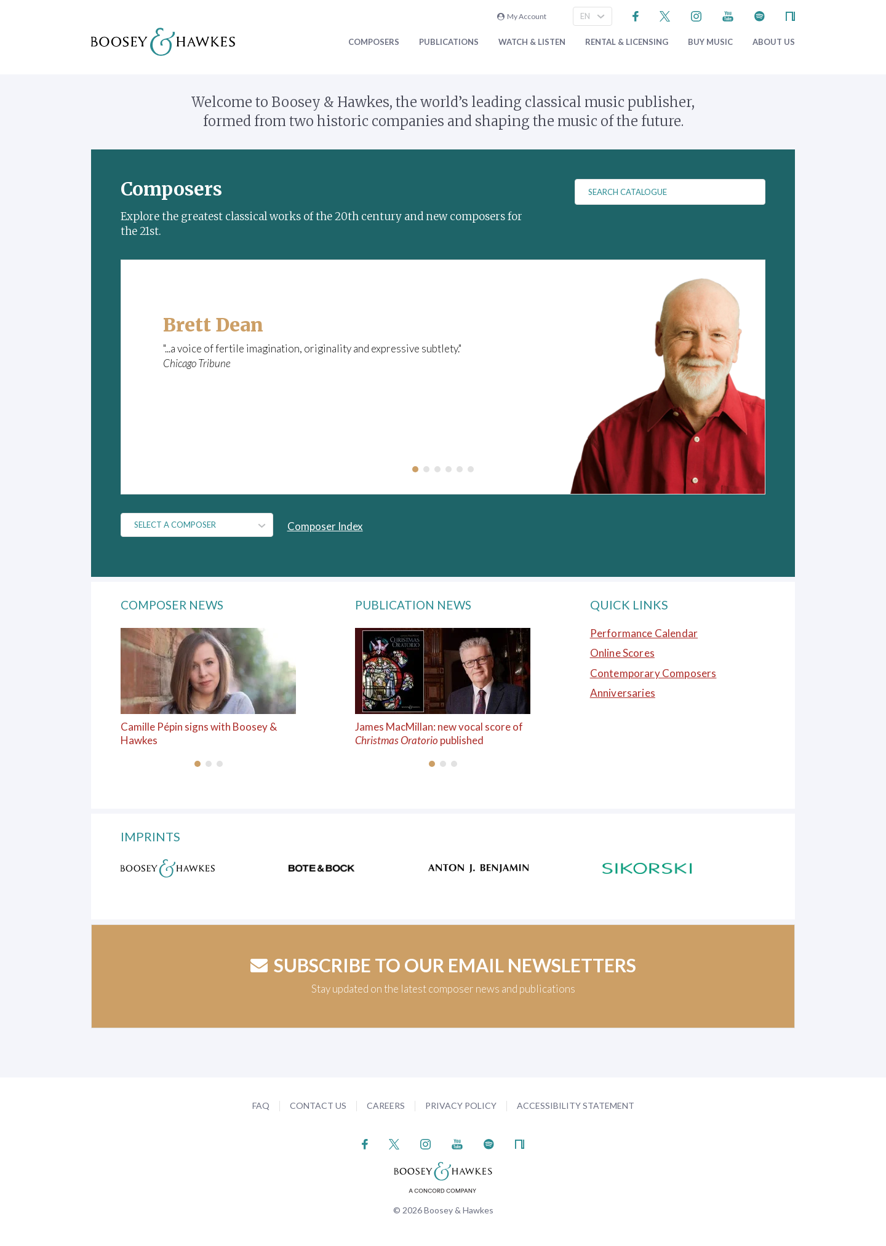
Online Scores (622, 652)
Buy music (710, 42)
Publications (449, 42)
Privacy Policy (461, 1105)
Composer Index (327, 526)
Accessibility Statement (575, 1105)
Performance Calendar (644, 633)
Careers (386, 1105)
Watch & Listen (531, 42)
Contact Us (318, 1105)
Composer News (175, 604)
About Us (773, 42)
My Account (521, 16)
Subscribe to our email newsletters (443, 964)
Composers (373, 42)
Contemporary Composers (653, 673)
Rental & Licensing (626, 42)
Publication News (416, 604)
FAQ (260, 1105)
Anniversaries (622, 692)
